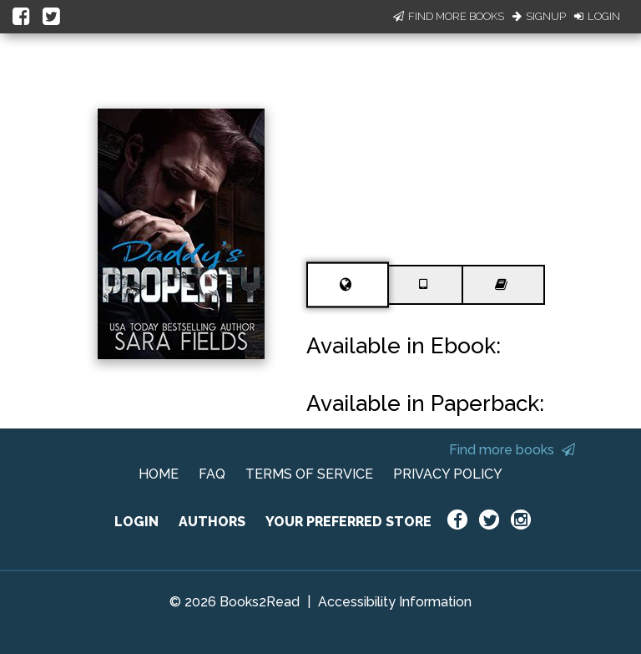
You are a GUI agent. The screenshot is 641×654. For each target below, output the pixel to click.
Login (597, 16)
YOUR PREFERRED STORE (348, 522)
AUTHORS (212, 522)
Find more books (512, 450)
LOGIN (136, 522)
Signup (539, 16)
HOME (159, 474)
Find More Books (448, 16)
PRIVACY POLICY (447, 474)
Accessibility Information (395, 602)
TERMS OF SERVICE (309, 474)
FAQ (212, 474)
